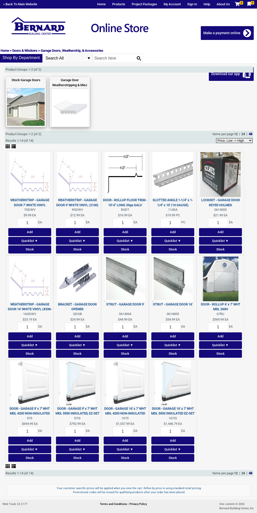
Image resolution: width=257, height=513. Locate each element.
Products (118, 4)
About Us (223, 4)
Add (30, 232)
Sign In (192, 4)
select (88, 58)
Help (207, 4)
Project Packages (144, 4)
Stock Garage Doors (26, 80)
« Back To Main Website (20, 4)
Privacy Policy (138, 504)
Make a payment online (222, 33)
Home (101, 4)
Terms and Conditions (114, 504)
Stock (30, 249)
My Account (172, 4)
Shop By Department (21, 58)
